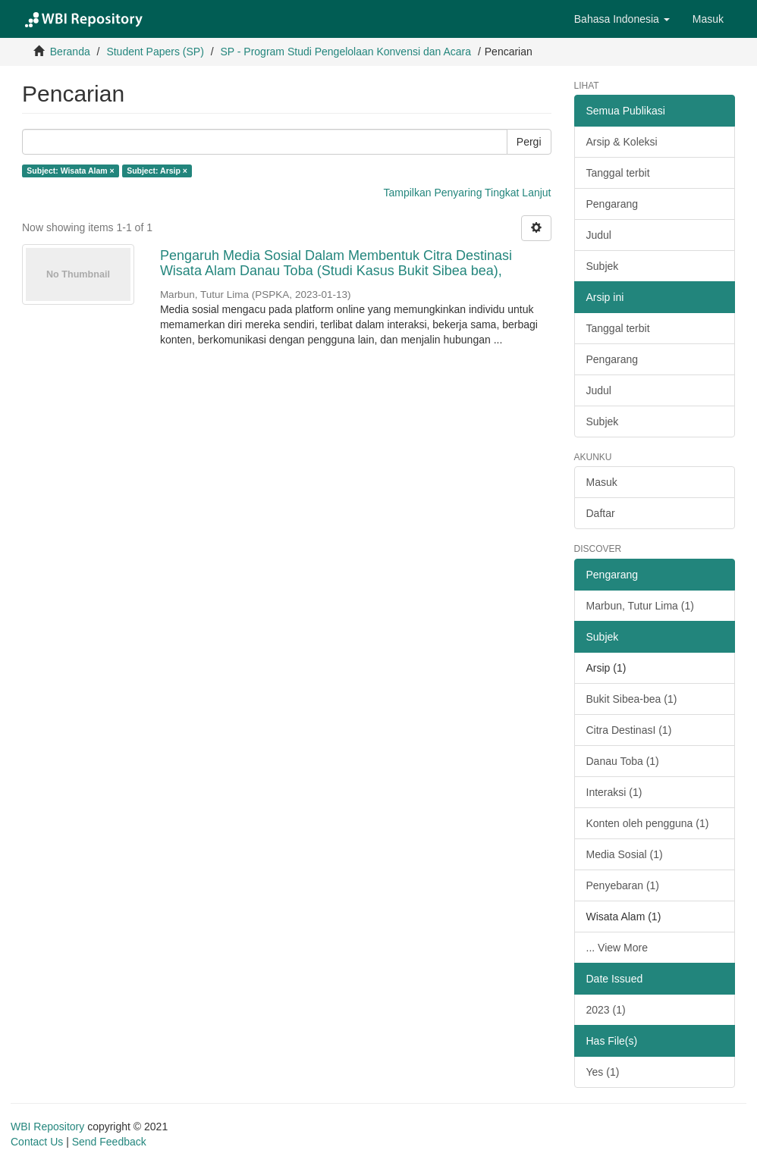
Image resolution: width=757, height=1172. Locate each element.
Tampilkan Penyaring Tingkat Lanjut (467, 192)
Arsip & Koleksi (622, 142)
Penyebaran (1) (623, 885)
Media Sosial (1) (624, 854)
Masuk (601, 482)
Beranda (70, 51)
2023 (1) (606, 1010)
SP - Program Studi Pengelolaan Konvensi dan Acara (345, 51)
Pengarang (612, 204)
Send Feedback (109, 1142)
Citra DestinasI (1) (629, 730)
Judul (598, 235)
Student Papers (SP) (154, 51)
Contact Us (37, 1142)
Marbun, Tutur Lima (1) (640, 606)
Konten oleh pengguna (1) (647, 823)
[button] (622, 19)
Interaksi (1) (614, 792)
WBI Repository (47, 1126)
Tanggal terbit (618, 173)
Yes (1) (603, 1072)
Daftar (600, 513)
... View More (617, 948)
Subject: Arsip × (157, 170)
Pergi (529, 142)
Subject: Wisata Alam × (70, 170)
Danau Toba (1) (622, 761)
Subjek (602, 266)
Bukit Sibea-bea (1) (631, 699)
